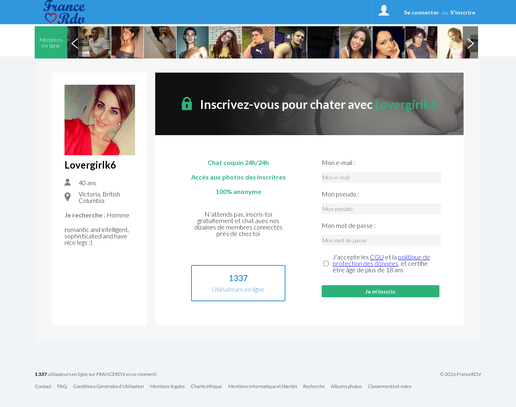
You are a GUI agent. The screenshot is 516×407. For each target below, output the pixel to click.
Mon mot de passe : (349, 225)
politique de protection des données (381, 260)
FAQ (62, 386)
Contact (43, 386)
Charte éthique (206, 386)
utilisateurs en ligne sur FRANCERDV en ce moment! (96, 374)
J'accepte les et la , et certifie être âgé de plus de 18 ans (381, 263)
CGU (377, 257)
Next (470, 42)
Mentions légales (167, 386)
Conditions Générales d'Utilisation (108, 386)
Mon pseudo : (340, 194)
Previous (74, 42)
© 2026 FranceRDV (460, 374)
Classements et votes (389, 386)
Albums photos (346, 386)
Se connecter (421, 12)
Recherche (314, 386)
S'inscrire (462, 12)
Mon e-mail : (338, 162)
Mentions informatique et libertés (262, 386)
